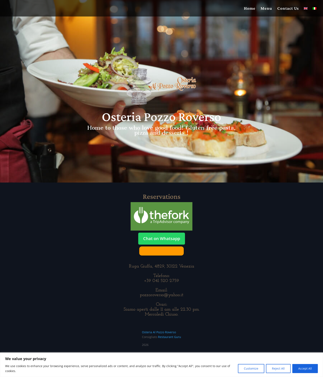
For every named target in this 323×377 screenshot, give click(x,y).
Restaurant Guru (169, 337)
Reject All (278, 368)
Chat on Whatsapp (161, 238)
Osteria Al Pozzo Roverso (159, 332)
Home (249, 9)
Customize (251, 368)
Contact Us (288, 9)
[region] (161, 364)
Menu (266, 9)
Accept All (305, 368)
